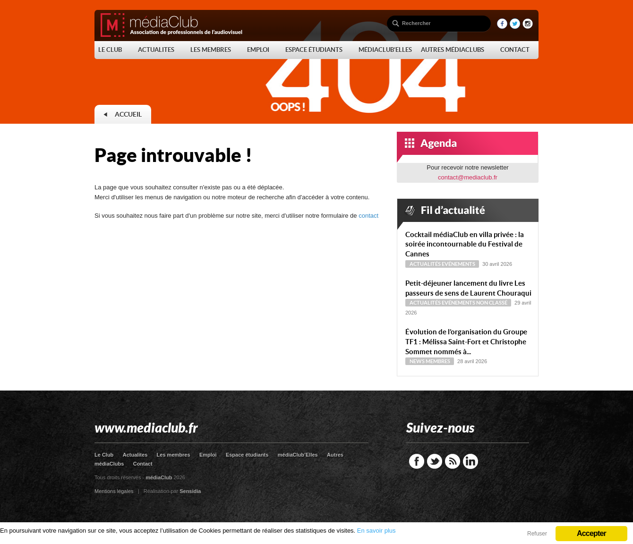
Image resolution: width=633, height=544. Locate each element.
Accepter (591, 533)
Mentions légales (114, 491)
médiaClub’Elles (298, 455)
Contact (143, 464)
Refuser (537, 533)
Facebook (416, 461)
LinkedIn (470, 461)
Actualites (135, 455)
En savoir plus (376, 530)
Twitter (434, 461)
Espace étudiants (247, 455)
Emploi (208, 455)
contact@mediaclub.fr (467, 177)
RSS (452, 461)
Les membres (173, 455)
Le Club (103, 455)
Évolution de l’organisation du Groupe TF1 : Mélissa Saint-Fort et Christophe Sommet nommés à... (466, 342)
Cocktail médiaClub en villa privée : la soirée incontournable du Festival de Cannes (464, 244)
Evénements (458, 264)
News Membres (430, 361)
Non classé (491, 303)
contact (368, 215)
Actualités (425, 264)
